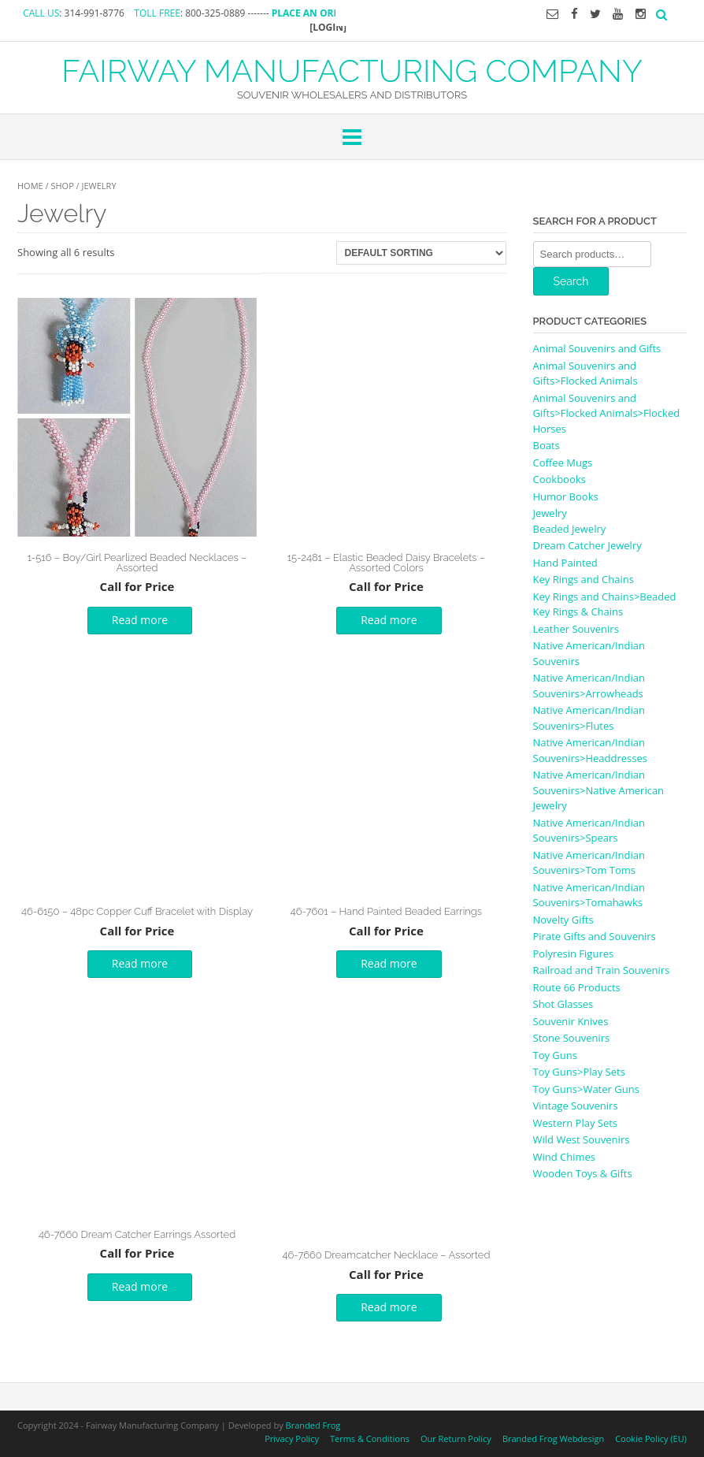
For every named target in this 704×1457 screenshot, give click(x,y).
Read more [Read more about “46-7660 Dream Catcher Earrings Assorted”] (140, 1286)
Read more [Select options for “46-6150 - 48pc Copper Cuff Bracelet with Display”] (140, 963)
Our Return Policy (456, 1438)
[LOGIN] (327, 27)
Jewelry (550, 513)
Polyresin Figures (573, 953)
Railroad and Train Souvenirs (601, 970)
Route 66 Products (577, 987)
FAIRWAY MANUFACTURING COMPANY (352, 69)
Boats (546, 445)
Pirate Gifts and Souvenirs (594, 936)
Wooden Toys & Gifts (582, 1173)
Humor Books (565, 496)
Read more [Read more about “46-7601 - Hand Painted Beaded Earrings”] (389, 963)
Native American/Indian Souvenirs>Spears (589, 831)
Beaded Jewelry (569, 529)
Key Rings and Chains (583, 579)
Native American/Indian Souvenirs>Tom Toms (589, 863)
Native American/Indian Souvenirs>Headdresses (590, 750)
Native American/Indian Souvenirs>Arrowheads (589, 686)
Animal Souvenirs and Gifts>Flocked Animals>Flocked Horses (606, 413)
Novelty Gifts (563, 919)
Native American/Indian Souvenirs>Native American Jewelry (599, 790)
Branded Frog (313, 1425)
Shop (61, 185)
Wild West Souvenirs (581, 1139)
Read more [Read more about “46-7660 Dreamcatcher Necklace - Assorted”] (389, 1306)
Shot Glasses (563, 1004)
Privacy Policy (292, 1438)
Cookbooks (559, 479)
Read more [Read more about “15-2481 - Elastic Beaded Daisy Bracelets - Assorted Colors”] (389, 619)
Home (30, 185)
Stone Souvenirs (571, 1038)
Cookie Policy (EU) (651, 1438)
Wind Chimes (564, 1157)
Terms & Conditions (369, 1438)
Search (571, 281)
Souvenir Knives (571, 1021)
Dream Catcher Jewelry (587, 545)
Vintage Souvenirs (575, 1105)
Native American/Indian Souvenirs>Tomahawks (589, 895)
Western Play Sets (575, 1123)
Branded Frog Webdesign (553, 1438)
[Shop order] (421, 253)
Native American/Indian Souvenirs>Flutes (589, 718)
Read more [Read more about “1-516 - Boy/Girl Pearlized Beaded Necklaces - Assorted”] (140, 619)
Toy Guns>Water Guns (586, 1089)
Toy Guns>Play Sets (579, 1072)
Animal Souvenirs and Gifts (597, 348)
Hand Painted (565, 563)
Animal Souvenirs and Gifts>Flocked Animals (585, 373)
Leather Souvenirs (576, 629)
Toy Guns (555, 1055)
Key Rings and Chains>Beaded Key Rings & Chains (604, 604)
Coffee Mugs (563, 462)
